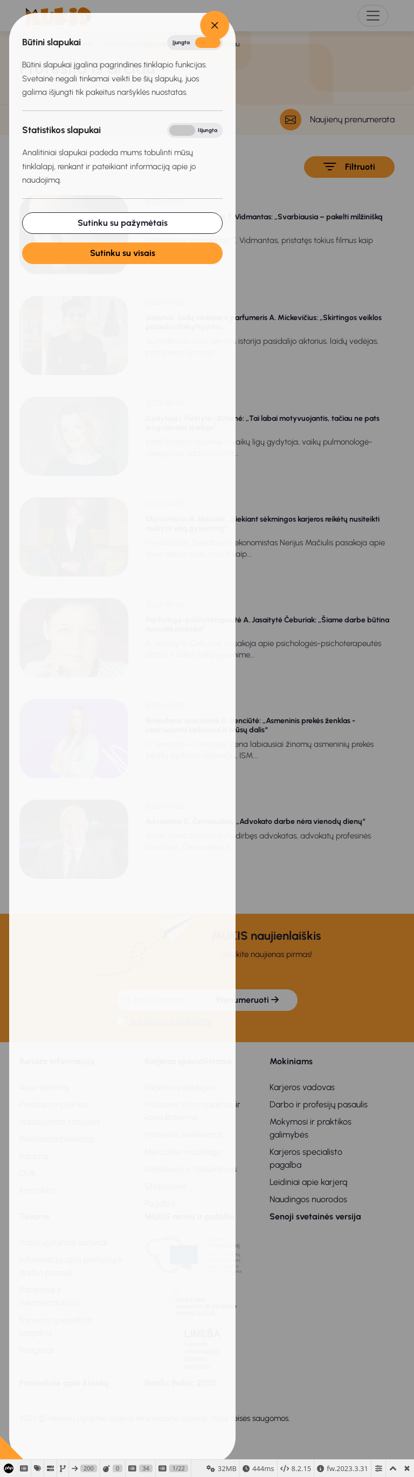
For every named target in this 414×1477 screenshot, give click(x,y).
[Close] (182, 25)
